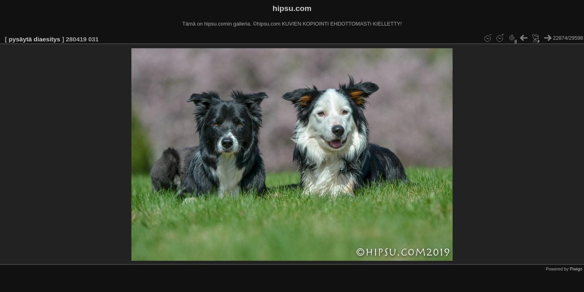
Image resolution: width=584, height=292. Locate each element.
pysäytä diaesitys (34, 39)
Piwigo (576, 268)
